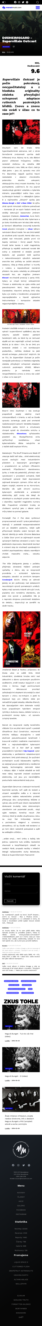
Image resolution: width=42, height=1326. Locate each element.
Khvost (5, 278)
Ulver (30, 229)
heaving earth (21, 1275)
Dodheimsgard (27, 993)
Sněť (21, 1317)
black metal (13, 985)
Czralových (7, 580)
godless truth (21, 1300)
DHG (30, 989)
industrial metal (11, 981)
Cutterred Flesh (21, 1266)
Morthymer (21, 1309)
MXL (3, 52)
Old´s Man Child (24, 203)
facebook (21, 1210)
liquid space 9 (21, 1262)
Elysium (21, 1296)
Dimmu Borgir (8, 203)
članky (21, 1197)
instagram (21, 1214)
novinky (21, 1193)
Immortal (24, 216)
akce (21, 1201)
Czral (4, 229)
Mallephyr (21, 1284)
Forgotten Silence (21, 1304)
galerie (21, 1206)
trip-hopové (28, 751)
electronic (27, 985)
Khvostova (21, 433)
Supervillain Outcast (17, 989)
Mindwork (21, 1313)
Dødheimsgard (12, 993)
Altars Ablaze (21, 1279)
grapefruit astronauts (21, 1271)
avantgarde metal (28, 981)
